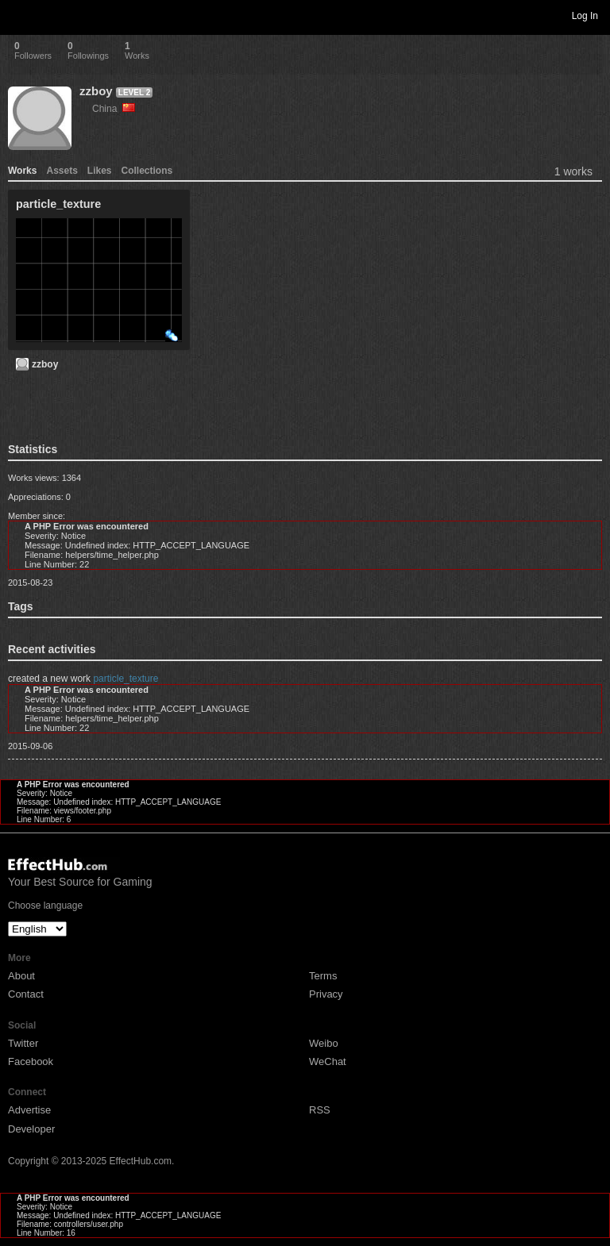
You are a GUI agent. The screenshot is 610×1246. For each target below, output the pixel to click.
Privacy (326, 994)
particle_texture (125, 678)
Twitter (23, 1043)
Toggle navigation (19, 15)
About (21, 976)
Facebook (30, 1061)
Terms (323, 976)
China (113, 108)
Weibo (323, 1043)
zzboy (96, 91)
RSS (319, 1110)
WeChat (327, 1061)
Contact (26, 994)
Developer (31, 1129)
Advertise (29, 1110)
